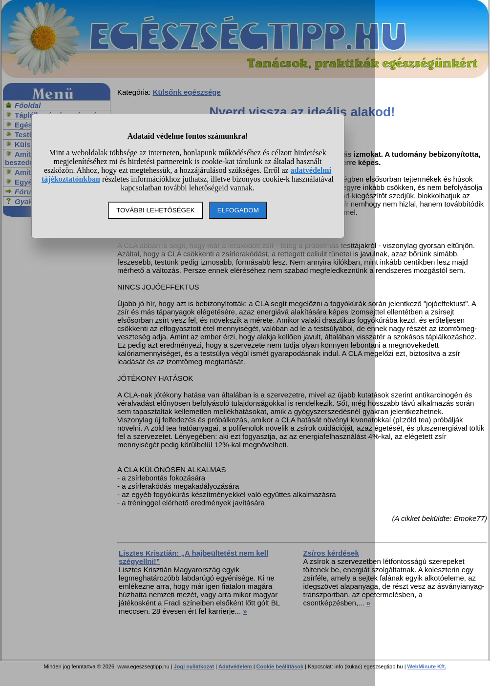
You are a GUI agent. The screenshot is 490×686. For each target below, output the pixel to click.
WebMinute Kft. (427, 666)
